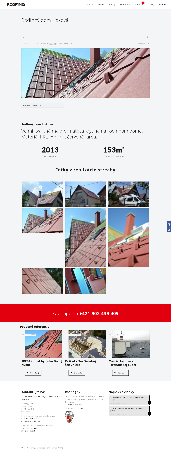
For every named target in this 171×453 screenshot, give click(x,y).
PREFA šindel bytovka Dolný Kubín (41, 363)
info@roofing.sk (28, 431)
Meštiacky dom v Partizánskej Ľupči (122, 363)
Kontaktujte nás (75, 405)
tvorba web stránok (55, 448)
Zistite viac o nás (75, 408)
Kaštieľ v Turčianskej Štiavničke (80, 363)
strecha (52, 43)
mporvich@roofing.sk (30, 421)
